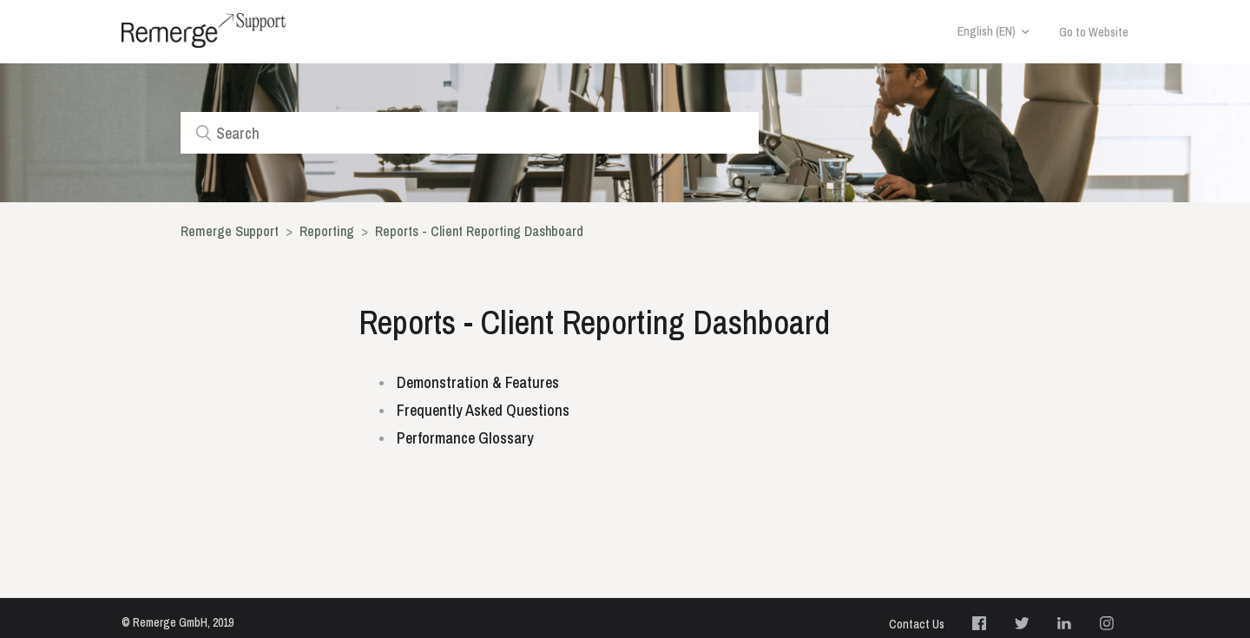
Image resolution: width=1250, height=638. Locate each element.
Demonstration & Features (478, 382)
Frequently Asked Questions (483, 410)
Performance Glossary (465, 438)
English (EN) (986, 31)
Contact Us (916, 624)
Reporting (328, 230)
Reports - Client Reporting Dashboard (479, 230)
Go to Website (1093, 32)
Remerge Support (230, 230)
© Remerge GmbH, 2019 (178, 622)
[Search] (470, 133)
